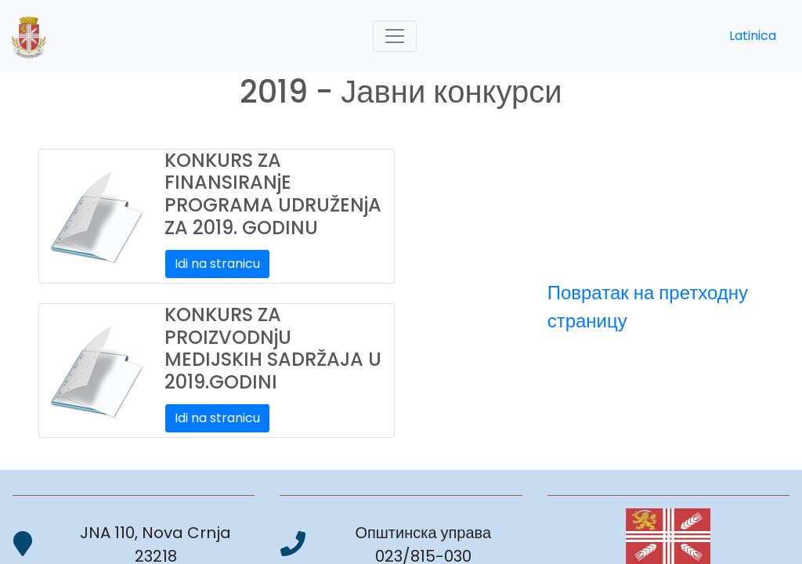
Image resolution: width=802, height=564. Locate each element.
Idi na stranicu (217, 264)
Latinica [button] (752, 36)
